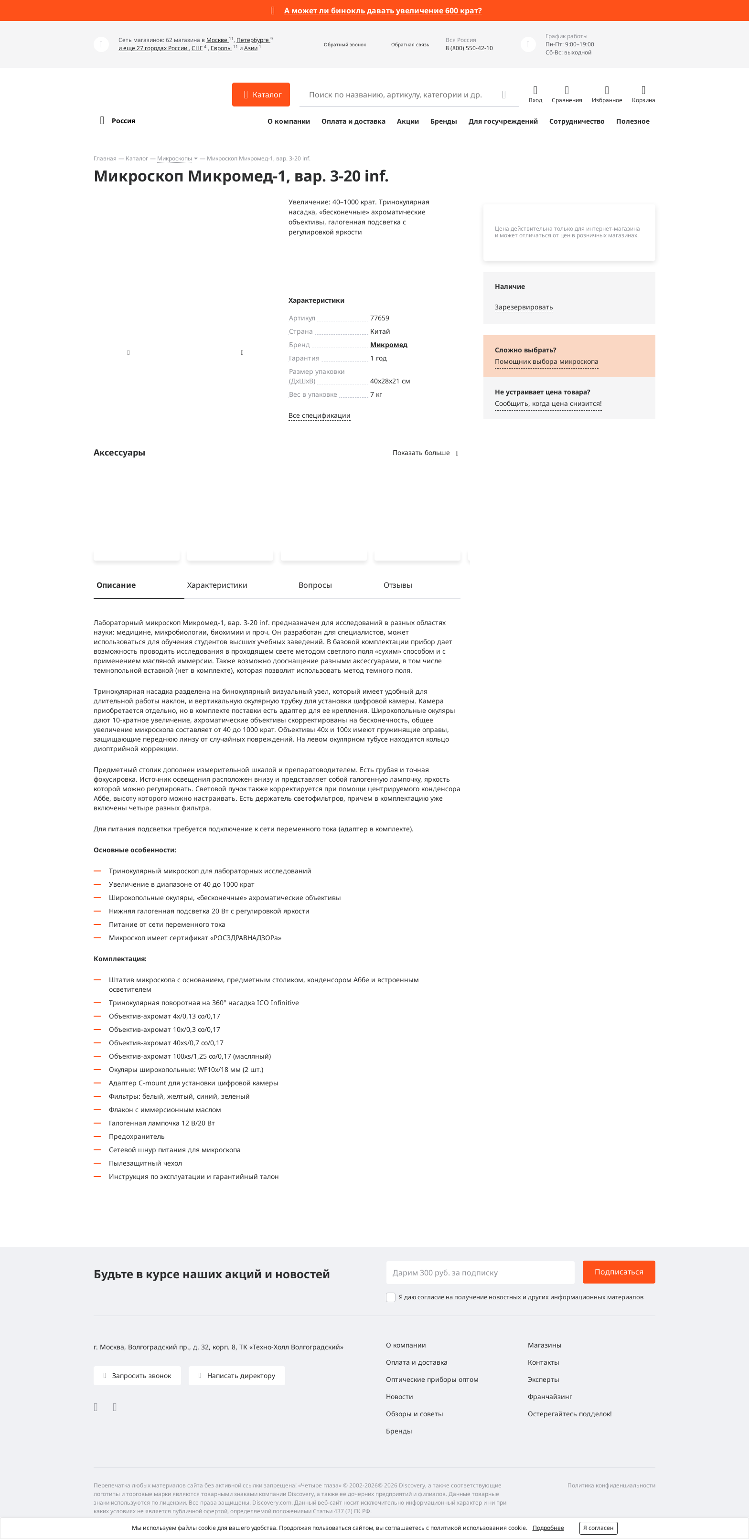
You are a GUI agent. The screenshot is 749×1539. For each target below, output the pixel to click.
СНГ (197, 48)
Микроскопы (174, 158)
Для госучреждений (503, 121)
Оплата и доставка (353, 121)
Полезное (633, 121)
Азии (250, 48)
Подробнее (548, 1528)
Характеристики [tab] (217, 587)
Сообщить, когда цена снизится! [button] (548, 403)
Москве (217, 40)
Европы (221, 48)
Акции (408, 121)
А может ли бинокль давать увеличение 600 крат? (383, 10)
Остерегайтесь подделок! (570, 1413)
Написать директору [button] (240, 1375)
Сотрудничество (577, 121)
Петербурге (253, 40)
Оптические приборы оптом (432, 1379)
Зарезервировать (524, 306)
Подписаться (619, 1271)
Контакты (543, 1362)
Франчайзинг (550, 1396)
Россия (123, 120)
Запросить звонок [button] (140, 1375)
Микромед (388, 344)
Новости (399, 1396)
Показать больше (426, 452)
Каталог (137, 158)
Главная (105, 158)
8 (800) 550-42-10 (469, 48)
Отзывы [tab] (398, 587)
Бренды (443, 121)
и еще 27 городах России (153, 48)
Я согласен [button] (598, 1528)
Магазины (545, 1344)
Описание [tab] (116, 587)
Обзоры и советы (414, 1413)
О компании (289, 121)
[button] (334, 44)
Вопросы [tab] (315, 587)
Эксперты (543, 1379)
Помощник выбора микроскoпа (547, 361)
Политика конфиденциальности (611, 1485)
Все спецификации (320, 415)
